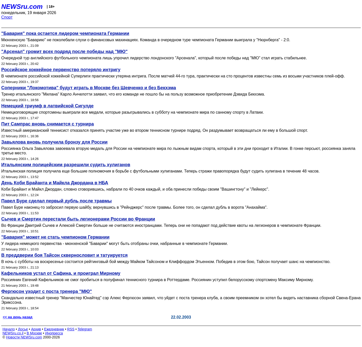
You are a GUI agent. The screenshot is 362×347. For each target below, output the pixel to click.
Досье (23, 329)
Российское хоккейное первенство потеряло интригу (60, 69)
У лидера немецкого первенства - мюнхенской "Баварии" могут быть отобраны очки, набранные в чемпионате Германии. (114, 243)
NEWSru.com (22, 6)
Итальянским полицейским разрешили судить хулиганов (65, 164)
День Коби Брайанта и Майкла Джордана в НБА (54, 182)
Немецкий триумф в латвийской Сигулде (47, 105)
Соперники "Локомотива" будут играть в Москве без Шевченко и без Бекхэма (88, 87)
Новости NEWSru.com (24, 337)
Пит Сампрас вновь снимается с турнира (47, 123)
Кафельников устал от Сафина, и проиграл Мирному (60, 273)
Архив (36, 329)
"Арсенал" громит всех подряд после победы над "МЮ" (64, 51)
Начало (9, 329)
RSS (70, 329)
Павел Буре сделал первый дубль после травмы (56, 200)
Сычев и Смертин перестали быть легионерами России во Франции (78, 219)
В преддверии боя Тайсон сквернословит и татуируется (64, 255)
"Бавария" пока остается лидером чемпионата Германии (65, 33)
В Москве (34, 333)
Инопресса (54, 333)
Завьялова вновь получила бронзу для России (54, 142)
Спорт (7, 17)
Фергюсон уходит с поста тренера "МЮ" (46, 291)
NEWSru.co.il (13, 333)
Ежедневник (54, 329)
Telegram (85, 329)
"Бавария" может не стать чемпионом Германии (55, 237)
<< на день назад (17, 317)
